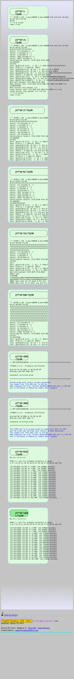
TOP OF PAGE (10, 661)
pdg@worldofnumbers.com (26, 676)
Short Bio (32, 674)
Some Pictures (44, 674)
